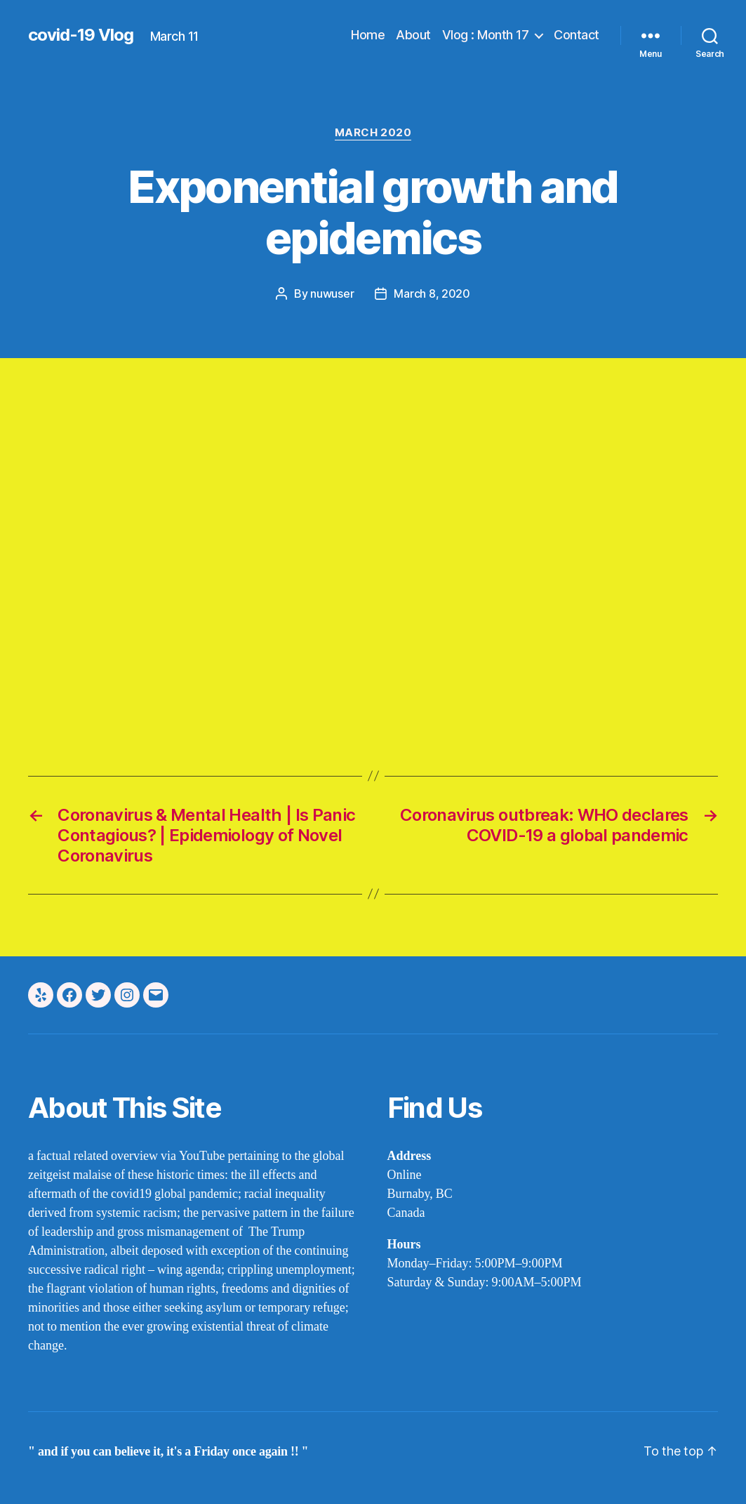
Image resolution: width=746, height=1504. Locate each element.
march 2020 (373, 132)
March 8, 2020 (432, 293)
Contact (576, 34)
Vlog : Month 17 (485, 34)
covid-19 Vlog (80, 35)
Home (368, 34)
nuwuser (332, 293)
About (413, 34)
